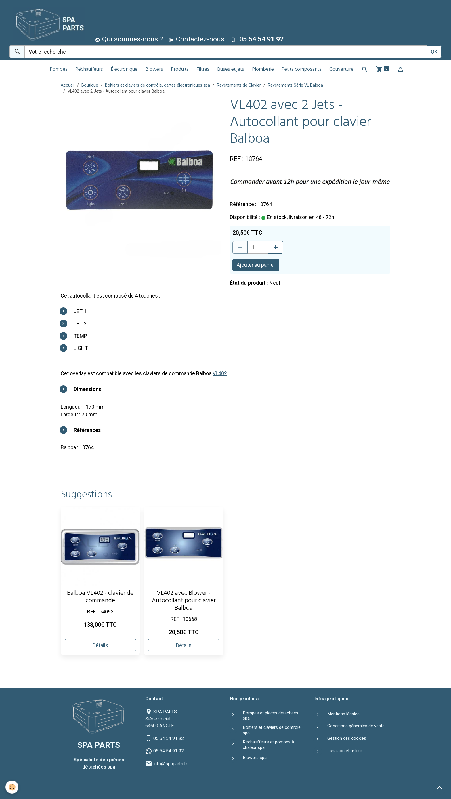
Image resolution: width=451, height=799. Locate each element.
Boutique (89, 85)
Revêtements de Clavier (239, 85)
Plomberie (263, 70)
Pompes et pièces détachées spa (270, 715)
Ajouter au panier (256, 265)
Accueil (67, 85)
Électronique (124, 70)
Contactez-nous (196, 39)
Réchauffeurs (89, 70)
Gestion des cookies (346, 738)
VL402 (220, 373)
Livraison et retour (344, 750)
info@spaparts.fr (170, 763)
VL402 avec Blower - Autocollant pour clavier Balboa (184, 601)
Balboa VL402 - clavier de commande (100, 597)
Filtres (202, 70)
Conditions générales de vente (356, 726)
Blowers (154, 70)
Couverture (341, 70)
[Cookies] (12, 787)
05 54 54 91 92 (168, 738)
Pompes (59, 70)
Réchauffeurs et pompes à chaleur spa (268, 744)
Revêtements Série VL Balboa (295, 85)
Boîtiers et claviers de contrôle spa (272, 730)
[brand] (47, 24)
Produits (180, 70)
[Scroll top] (439, 787)
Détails (100, 645)
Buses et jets (230, 70)
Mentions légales (343, 713)
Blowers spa (255, 757)
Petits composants (302, 70)
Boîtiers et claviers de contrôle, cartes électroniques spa (157, 85)
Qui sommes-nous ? (129, 39)
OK (434, 52)
